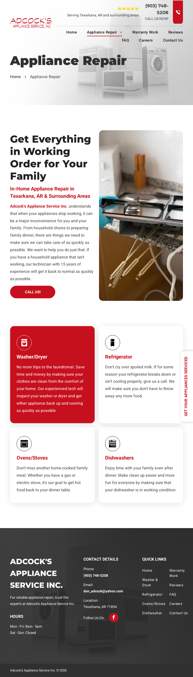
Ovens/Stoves (32, 458)
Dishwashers (119, 458)
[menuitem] (66, 32)
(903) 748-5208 (95, 575)
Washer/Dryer (32, 357)
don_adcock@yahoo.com (103, 591)
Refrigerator (118, 357)
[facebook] (113, 617)
